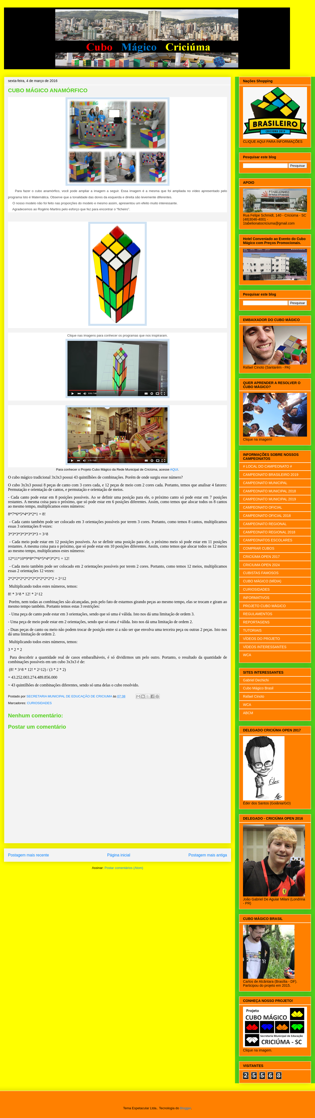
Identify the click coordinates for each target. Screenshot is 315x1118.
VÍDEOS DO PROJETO (261, 639)
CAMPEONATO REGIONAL (265, 524)
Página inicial (118, 855)
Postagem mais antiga (207, 855)
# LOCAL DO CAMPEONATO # (267, 466)
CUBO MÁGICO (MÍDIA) (262, 581)
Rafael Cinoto (253, 696)
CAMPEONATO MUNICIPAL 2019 (269, 499)
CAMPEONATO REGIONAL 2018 (269, 532)
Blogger (185, 1108)
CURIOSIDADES (39, 703)
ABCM (248, 713)
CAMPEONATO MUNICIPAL (265, 483)
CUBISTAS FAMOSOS (260, 573)
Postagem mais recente (28, 855)
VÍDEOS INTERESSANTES (264, 647)
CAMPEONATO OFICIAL (262, 507)
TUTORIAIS (252, 630)
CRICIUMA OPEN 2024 (261, 565)
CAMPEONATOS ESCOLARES (267, 540)
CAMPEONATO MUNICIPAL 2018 (269, 491)
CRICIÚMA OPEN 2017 (261, 557)
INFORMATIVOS (256, 598)
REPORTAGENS (256, 622)
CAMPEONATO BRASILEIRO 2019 (270, 475)
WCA (247, 655)
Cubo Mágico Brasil (258, 688)
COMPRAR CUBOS (258, 548)
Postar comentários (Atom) (123, 868)
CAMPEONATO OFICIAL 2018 (267, 516)
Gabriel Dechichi (256, 680)
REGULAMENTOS (257, 614)
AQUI (174, 469)
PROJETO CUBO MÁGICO (264, 606)
